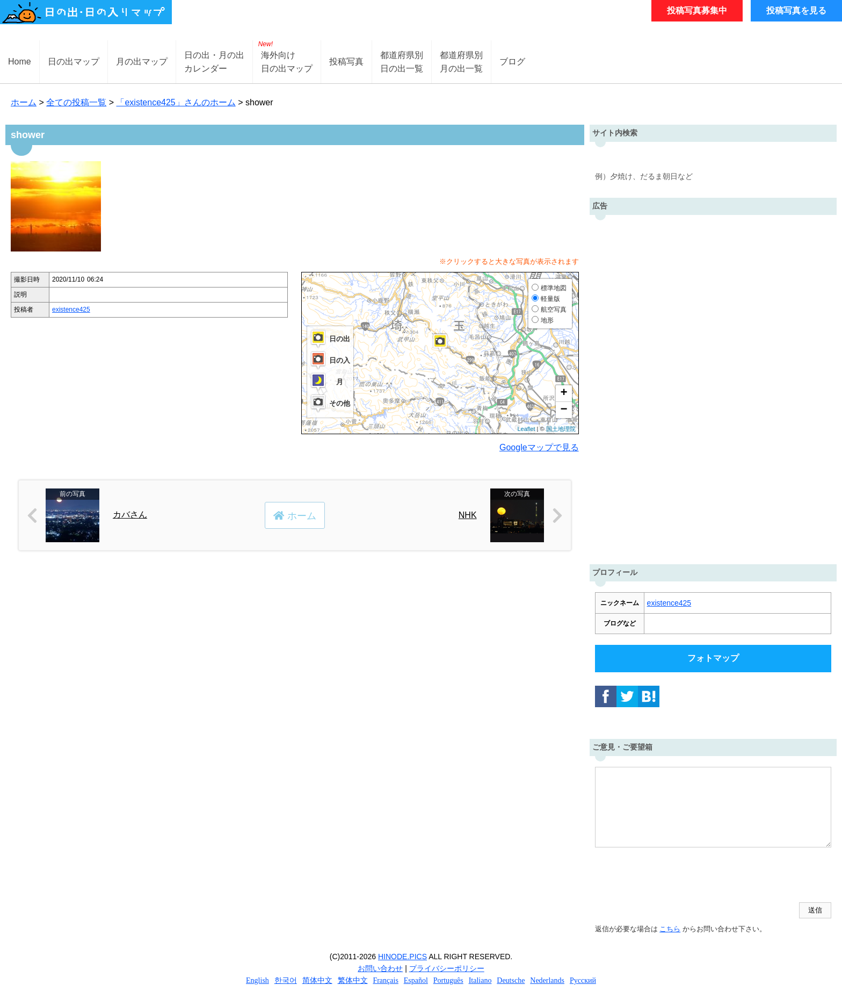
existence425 (71, 309)
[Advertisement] (713, 387)
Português (448, 980)
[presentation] (676, 876)
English (257, 980)
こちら (669, 929)
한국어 (285, 980)
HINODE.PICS (402, 956)
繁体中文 (353, 980)
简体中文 (317, 980)
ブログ (512, 61)
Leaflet (526, 429)
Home (19, 61)
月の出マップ (142, 61)
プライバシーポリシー (446, 968)
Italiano (480, 980)
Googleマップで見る (539, 447)
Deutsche (511, 980)
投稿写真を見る (796, 10)
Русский (583, 980)
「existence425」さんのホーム (175, 102)
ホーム (24, 102)
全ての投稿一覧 (76, 102)
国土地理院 (561, 429)
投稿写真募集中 (697, 10)
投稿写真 (346, 61)
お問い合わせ (380, 968)
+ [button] (563, 393)
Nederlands (547, 980)
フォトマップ (713, 658)
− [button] (563, 410)
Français (385, 980)
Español (416, 980)
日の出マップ (73, 61)
